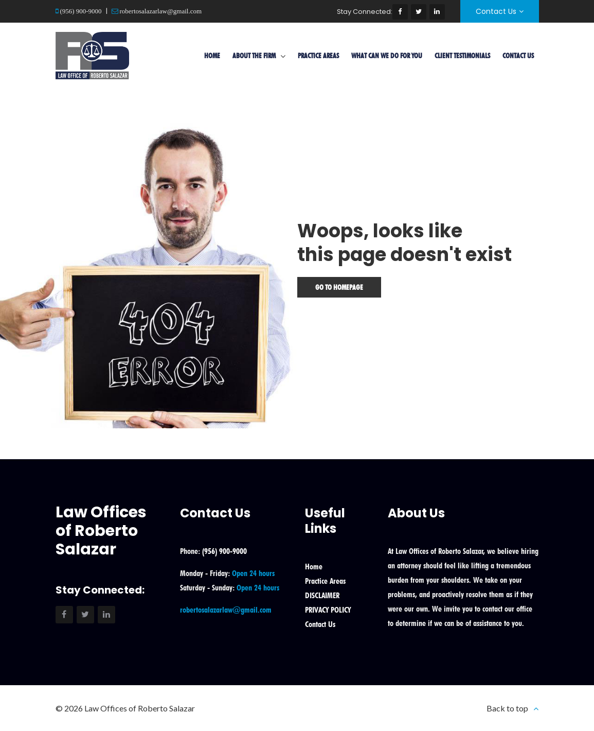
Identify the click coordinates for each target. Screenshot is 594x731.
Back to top (507, 708)
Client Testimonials (462, 55)
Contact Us (496, 11)
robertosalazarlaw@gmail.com (160, 11)
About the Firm (254, 55)
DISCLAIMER (322, 595)
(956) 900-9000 (80, 11)
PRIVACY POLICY (328, 610)
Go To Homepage (339, 287)
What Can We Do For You (386, 55)
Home (212, 55)
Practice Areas (318, 55)
